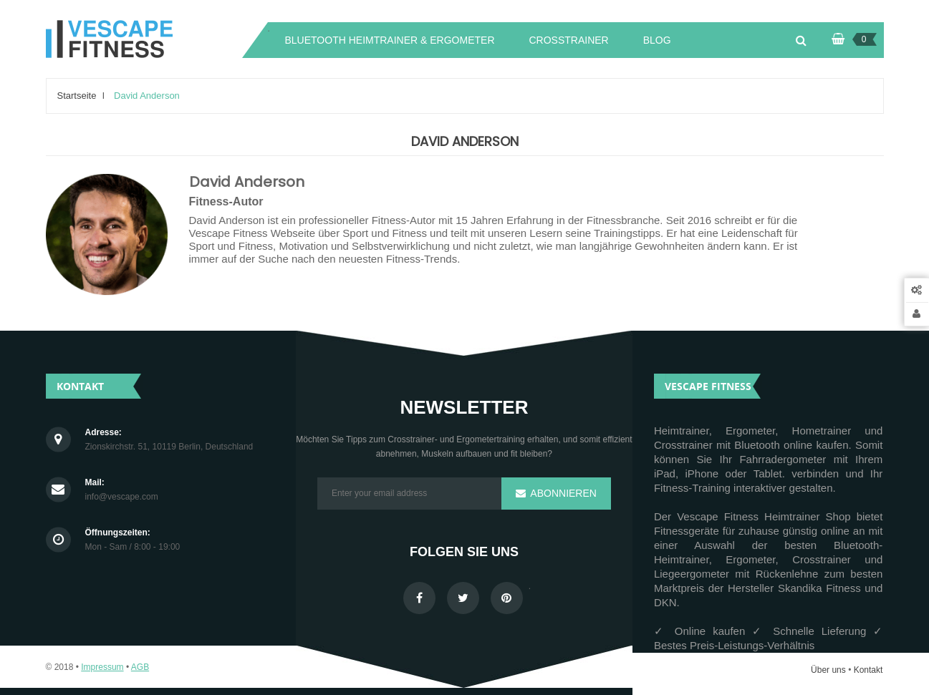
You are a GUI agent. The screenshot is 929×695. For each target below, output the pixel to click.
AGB (140, 667)
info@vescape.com (121, 497)
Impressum (102, 667)
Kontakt (868, 670)
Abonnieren (561, 493)
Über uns (828, 670)
